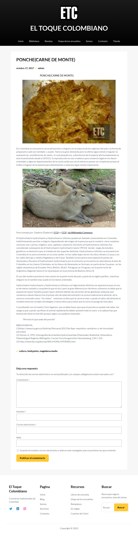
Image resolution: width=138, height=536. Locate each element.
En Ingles (75, 508)
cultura (22, 351)
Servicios (44, 508)
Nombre (21, 411)
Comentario (23, 379)
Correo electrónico (26, 424)
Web (18, 437)
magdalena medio (49, 351)
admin (41, 68)
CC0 (56, 232)
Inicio (42, 494)
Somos (43, 504)
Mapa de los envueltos (82, 499)
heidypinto (33, 351)
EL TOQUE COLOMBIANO (69, 28)
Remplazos (76, 504)
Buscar (121, 507)
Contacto (44, 513)
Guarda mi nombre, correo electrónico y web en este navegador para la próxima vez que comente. (68, 450)
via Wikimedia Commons (80, 232)
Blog (42, 499)
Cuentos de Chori (79, 513)
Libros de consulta (80, 494)
